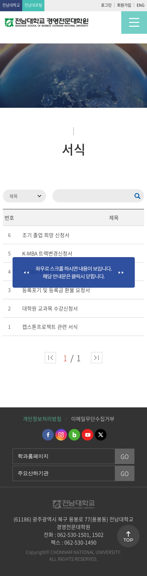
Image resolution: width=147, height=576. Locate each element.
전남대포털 (33, 5)
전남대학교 (11, 5)
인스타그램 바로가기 (61, 435)
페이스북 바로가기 (48, 435)
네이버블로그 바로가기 (74, 435)
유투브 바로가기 (87, 435)
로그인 (106, 5)
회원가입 (124, 5)
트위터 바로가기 (100, 435)
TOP (128, 540)
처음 (50, 357)
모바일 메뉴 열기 (134, 22)
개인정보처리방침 (42, 419)
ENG (140, 5)
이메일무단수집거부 (93, 419)
